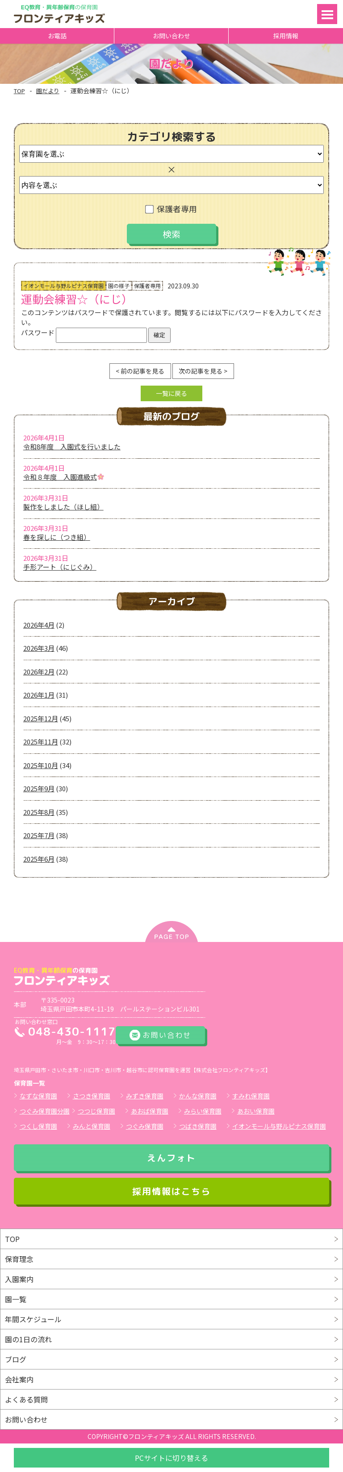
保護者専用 (171, 208)
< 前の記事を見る (140, 370)
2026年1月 (38, 694)
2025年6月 (38, 858)
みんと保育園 (91, 1126)
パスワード (84, 332)
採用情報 (285, 35)
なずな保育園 (38, 1095)
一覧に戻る (171, 393)
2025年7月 (38, 835)
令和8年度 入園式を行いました (72, 446)
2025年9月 (38, 788)
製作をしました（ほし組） (63, 506)
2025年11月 (40, 741)
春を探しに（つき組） (56, 537)
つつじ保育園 (96, 1110)
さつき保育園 (91, 1095)
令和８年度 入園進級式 (63, 476)
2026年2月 (38, 671)
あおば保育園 (149, 1110)
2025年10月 (40, 765)
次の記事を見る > (203, 370)
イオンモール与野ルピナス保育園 (279, 1126)
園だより (47, 90)
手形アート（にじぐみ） (59, 567)
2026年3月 (38, 648)
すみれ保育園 (251, 1095)
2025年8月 (38, 812)
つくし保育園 (38, 1126)
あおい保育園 (256, 1110)
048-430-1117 (72, 1031)
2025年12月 (40, 718)
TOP (19, 90)
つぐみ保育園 (144, 1126)
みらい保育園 (203, 1110)
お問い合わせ (171, 35)
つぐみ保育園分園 (45, 1110)
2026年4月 (38, 624)
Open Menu (327, 14)
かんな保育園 (198, 1095)
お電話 (57, 35)
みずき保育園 (144, 1095)
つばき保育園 (198, 1126)
